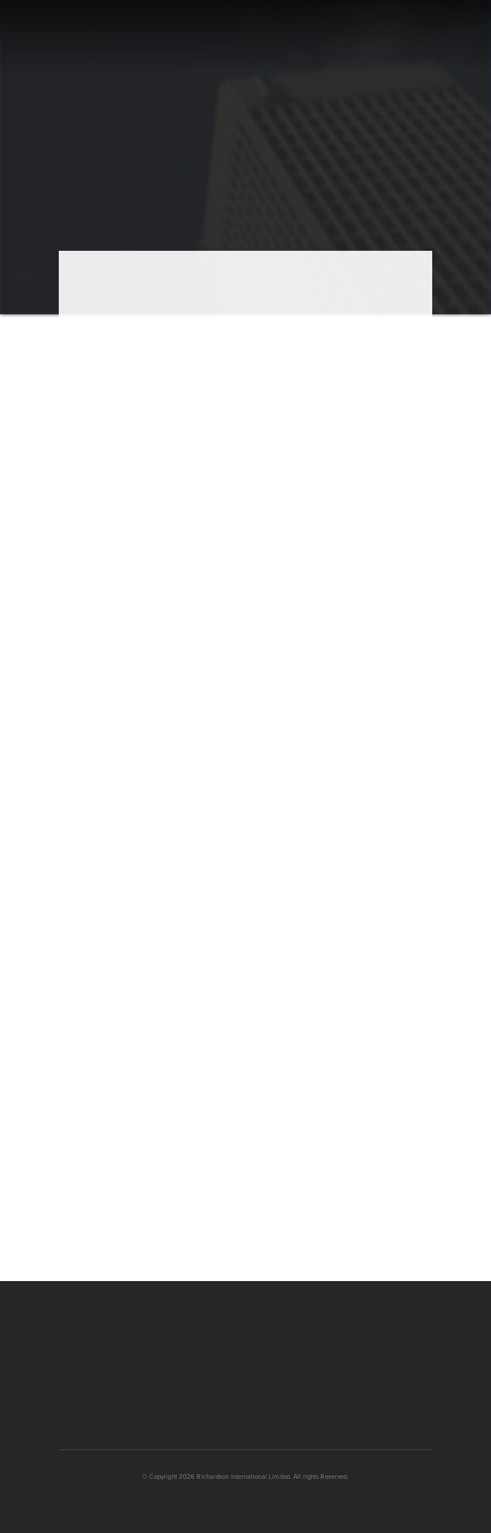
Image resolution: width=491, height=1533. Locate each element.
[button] (428, 36)
